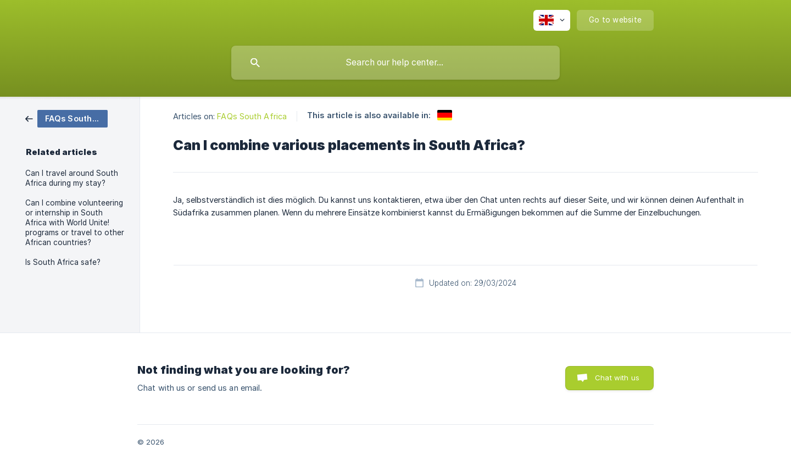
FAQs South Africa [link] (252, 116)
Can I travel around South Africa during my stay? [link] (71, 178)
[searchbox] (395, 63)
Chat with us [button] (617, 377)
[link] (66, 118)
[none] (551, 20)
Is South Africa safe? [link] (63, 262)
